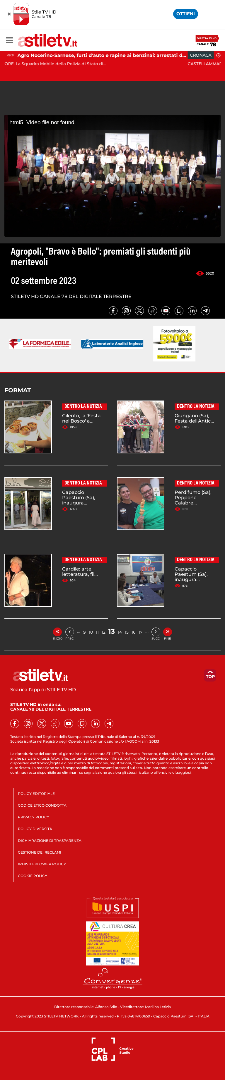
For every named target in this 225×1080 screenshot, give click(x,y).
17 (140, 632)
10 (91, 632)
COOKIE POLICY (32, 876)
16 (134, 632)
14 (120, 632)
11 (97, 632)
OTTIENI (185, 13)
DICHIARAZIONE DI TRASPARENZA (49, 840)
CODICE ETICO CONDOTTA (42, 805)
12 (103, 632)
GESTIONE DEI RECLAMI (39, 852)
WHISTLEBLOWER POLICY (42, 864)
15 (127, 632)
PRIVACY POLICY (33, 817)
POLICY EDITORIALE (36, 793)
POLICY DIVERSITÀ (35, 829)
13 (111, 631)
